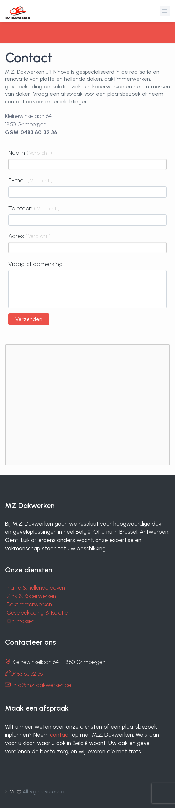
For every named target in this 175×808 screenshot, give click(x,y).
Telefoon (34, 208)
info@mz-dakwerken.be (41, 685)
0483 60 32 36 (27, 673)
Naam (30, 152)
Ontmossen (21, 621)
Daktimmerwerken (29, 604)
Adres (29, 236)
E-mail (30, 180)
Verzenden (28, 319)
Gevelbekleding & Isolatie (37, 612)
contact (60, 735)
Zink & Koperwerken (31, 596)
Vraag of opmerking (35, 264)
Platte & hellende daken (36, 587)
